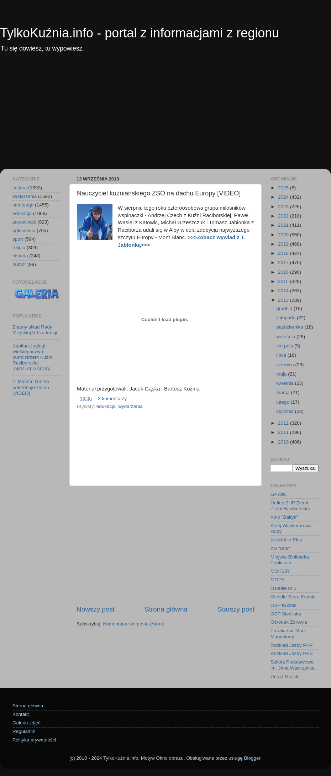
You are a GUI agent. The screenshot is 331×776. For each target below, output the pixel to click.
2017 (284, 262)
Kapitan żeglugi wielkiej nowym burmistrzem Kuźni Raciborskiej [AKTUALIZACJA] (32, 357)
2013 (284, 300)
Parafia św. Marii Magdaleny (288, 633)
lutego (283, 402)
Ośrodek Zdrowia (288, 622)
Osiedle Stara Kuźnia (293, 596)
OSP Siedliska (285, 614)
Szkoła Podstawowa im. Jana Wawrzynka (292, 664)
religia (18, 247)
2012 (284, 423)
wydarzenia (130, 406)
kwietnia (285, 383)
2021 (284, 225)
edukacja (106, 406)
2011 (284, 432)
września (286, 336)
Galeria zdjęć (26, 722)
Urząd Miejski (284, 676)
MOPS (277, 579)
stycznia (285, 411)
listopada (286, 317)
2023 (284, 206)
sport (17, 239)
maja (282, 374)
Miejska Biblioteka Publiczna (289, 559)
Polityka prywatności (34, 740)
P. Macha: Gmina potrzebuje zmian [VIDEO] (30, 387)
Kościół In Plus (286, 539)
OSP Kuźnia (283, 605)
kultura (19, 187)
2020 (284, 234)
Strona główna (166, 609)
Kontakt (20, 714)
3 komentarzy (112, 398)
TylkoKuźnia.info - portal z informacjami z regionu (139, 33)
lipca (282, 355)
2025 (284, 187)
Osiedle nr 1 (283, 588)
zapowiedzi (24, 222)
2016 (284, 272)
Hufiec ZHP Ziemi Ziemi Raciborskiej (290, 505)
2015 (284, 281)
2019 (284, 244)
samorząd (22, 205)
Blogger (252, 758)
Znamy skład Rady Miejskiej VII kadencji (34, 329)
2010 (284, 442)
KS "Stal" (280, 548)
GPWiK (278, 494)
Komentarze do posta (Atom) (133, 623)
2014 (284, 290)
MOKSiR (279, 571)
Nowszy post (96, 609)
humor (19, 264)
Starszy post (235, 609)
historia (20, 255)
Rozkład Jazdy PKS (291, 653)
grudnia (285, 308)
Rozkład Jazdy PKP (291, 645)
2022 (284, 216)
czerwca (285, 364)
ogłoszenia (24, 230)
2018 (284, 253)
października (290, 327)
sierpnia (285, 345)
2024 (284, 197)
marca (283, 392)
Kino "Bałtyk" (284, 517)
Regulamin (24, 731)
